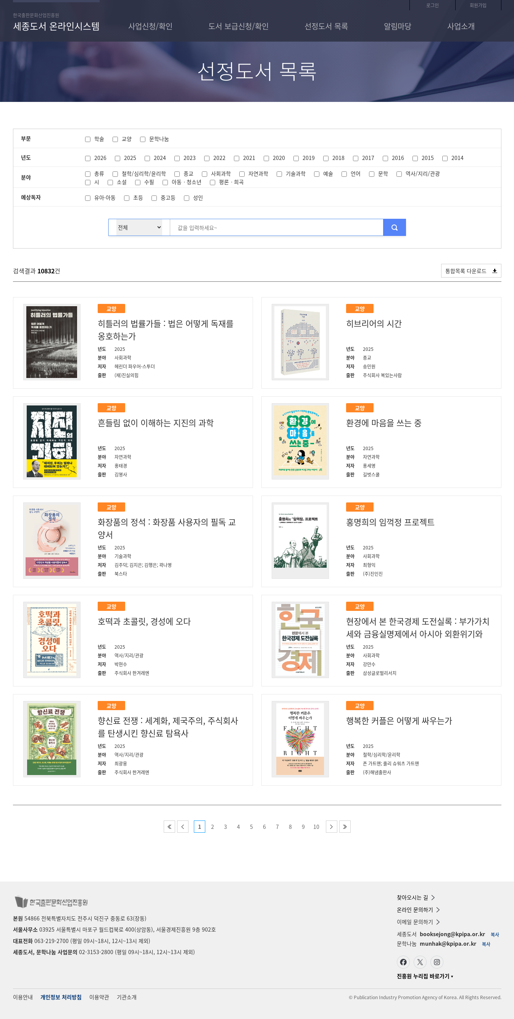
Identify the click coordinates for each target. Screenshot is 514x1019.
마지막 (345, 826)
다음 (331, 826)
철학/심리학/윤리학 (144, 173)
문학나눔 (159, 138)
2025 (130, 157)
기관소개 (127, 997)
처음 (169, 826)
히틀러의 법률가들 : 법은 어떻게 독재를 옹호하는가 (166, 329)
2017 (368, 157)
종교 (188, 173)
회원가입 (478, 5)
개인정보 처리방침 (61, 997)
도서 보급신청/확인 (238, 26)
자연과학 (258, 173)
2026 (100, 157)
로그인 (432, 5)
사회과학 (221, 173)
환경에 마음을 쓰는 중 (384, 422)
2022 (219, 157)
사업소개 (461, 26)
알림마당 (397, 26)
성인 (198, 197)
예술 (328, 173)
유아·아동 (105, 197)
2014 (457, 157)
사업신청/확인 (150, 26)
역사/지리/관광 (423, 173)
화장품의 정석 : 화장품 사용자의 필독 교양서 (167, 528)
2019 (309, 157)
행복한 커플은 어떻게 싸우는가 (399, 720)
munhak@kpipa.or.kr (448, 943)
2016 (398, 157)
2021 (249, 157)
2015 (428, 157)
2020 (279, 157)
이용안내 (23, 997)
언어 (356, 173)
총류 (99, 173)
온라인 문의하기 (418, 909)
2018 (338, 157)
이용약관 (99, 997)
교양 (127, 138)
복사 (495, 934)
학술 (99, 138)
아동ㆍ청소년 (186, 182)
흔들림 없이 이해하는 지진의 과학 (156, 422)
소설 (122, 182)
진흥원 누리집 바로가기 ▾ (425, 976)
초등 (138, 197)
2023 (190, 157)
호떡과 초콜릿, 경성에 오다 (144, 621)
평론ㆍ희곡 (231, 182)
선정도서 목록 (326, 26)
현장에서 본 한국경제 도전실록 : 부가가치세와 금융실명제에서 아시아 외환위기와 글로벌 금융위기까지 (418, 628)
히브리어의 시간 (374, 323)
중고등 (168, 197)
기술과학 (296, 173)
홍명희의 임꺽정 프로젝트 (390, 521)
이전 (183, 826)
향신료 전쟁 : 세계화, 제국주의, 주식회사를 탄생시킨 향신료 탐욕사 (168, 726)
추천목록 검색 (394, 227)
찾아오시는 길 (416, 897)
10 (316, 826)
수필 (149, 182)
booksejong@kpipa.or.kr (452, 934)
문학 (383, 173)
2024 (160, 157)
